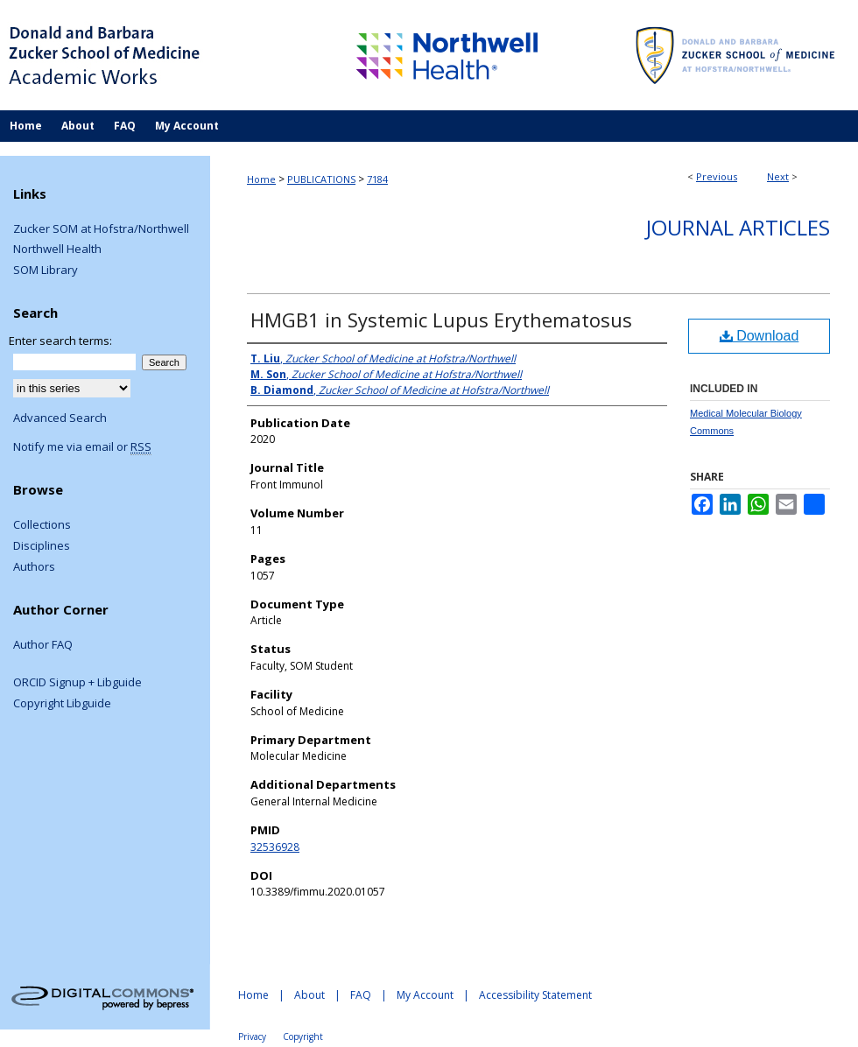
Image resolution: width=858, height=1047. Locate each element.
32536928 (274, 847)
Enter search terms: (60, 340)
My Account (425, 994)
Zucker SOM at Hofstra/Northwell (101, 229)
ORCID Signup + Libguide (77, 683)
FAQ (360, 994)
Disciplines (41, 546)
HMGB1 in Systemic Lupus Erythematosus (441, 319)
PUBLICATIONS (321, 179)
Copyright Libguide (62, 704)
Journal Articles (738, 227)
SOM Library (45, 271)
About (309, 994)
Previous (716, 176)
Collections (42, 525)
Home (261, 179)
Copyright (303, 1036)
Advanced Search (60, 417)
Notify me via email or (82, 447)
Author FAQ (43, 645)
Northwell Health (57, 249)
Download (759, 335)
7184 (377, 179)
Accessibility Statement (535, 994)
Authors (34, 567)
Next (778, 176)
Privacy (252, 1036)
